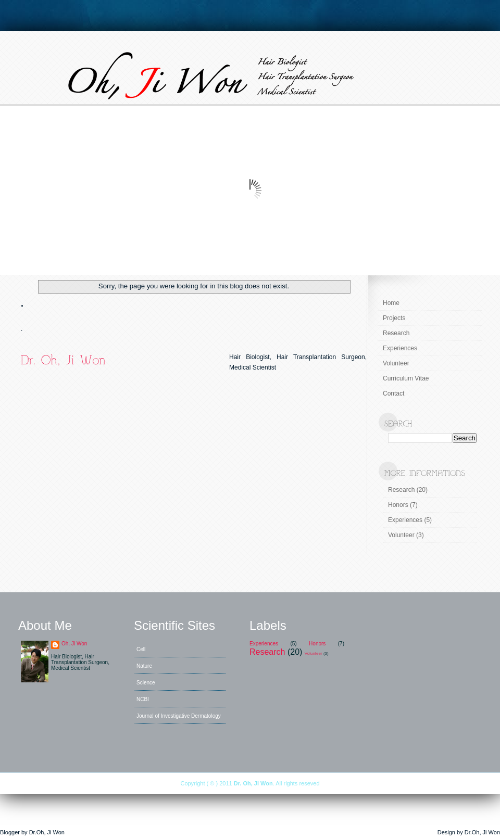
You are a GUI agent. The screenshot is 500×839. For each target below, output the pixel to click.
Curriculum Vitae (406, 378)
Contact (393, 393)
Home (391, 303)
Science (145, 682)
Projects (394, 318)
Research (396, 333)
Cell (140, 649)
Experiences (400, 348)
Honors (398, 505)
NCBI (142, 699)
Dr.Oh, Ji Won (47, 832)
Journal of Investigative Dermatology (178, 716)
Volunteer (396, 363)
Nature (144, 666)
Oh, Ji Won (74, 643)
